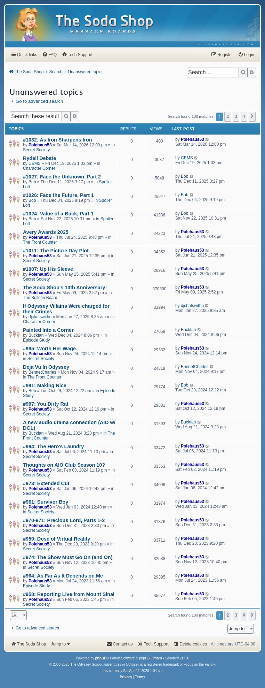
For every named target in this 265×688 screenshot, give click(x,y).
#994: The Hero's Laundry (53, 446)
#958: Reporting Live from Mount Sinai (68, 594)
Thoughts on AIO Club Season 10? (64, 465)
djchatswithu (40, 316)
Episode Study (36, 340)
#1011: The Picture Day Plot (56, 250)
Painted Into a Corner (48, 330)
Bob (32, 181)
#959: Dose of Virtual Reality (56, 539)
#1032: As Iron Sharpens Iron (57, 140)
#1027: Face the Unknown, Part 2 (62, 176)
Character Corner (39, 168)
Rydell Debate (39, 158)
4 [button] (244, 116)
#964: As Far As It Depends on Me (63, 576)
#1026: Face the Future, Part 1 (58, 195)
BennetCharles (42, 372)
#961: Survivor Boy (45, 502)
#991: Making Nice (44, 385)
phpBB (100, 658)
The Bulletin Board (40, 297)
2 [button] (227, 116)
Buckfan (36, 335)
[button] (252, 117)
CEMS (35, 163)
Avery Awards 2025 (46, 232)
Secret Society (36, 149)
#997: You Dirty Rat (46, 404)
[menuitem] (226, 44)
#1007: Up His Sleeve (48, 269)
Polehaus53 (40, 145)
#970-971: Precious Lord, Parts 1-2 (64, 520)
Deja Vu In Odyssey (46, 367)
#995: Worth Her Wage (49, 348)
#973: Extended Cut (46, 483)
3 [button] (236, 116)
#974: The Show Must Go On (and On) (67, 557)
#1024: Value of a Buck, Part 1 (58, 213)
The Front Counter (40, 242)
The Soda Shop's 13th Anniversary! (65, 287)
